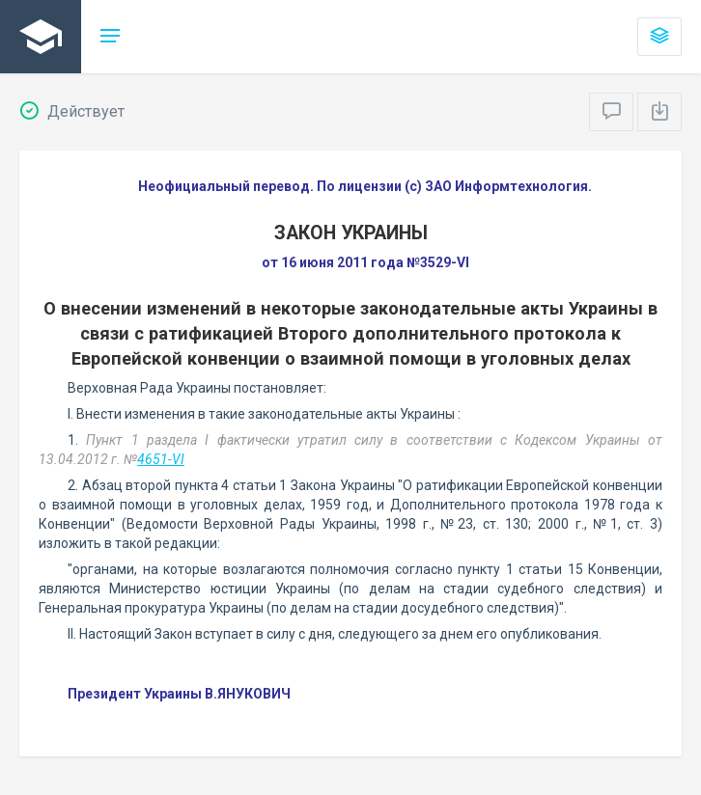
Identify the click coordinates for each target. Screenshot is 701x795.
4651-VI (160, 459)
